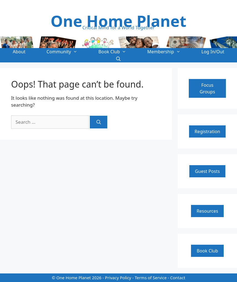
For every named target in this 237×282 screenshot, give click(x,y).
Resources (207, 211)
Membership (169, 51)
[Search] (98, 122)
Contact (177, 277)
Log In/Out (213, 52)
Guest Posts (207, 171)
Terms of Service (151, 277)
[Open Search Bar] (118, 58)
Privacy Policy (118, 277)
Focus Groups (207, 88)
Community (67, 51)
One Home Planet (119, 20)
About (19, 52)
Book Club (117, 51)
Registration (207, 131)
